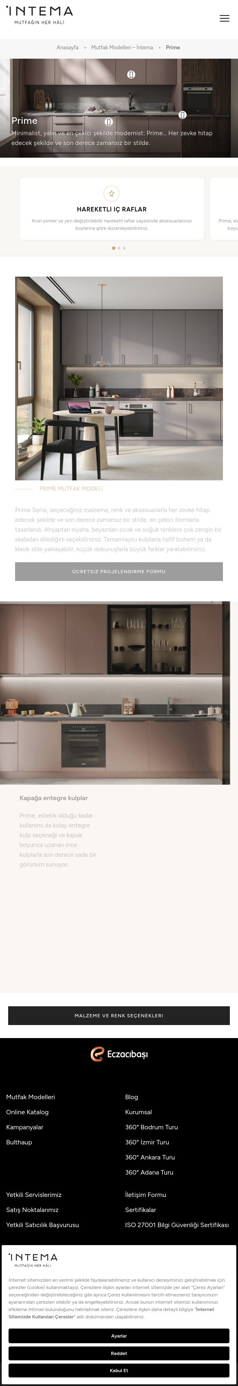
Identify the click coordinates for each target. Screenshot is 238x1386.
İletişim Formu (145, 1195)
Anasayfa (68, 47)
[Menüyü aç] (224, 18)
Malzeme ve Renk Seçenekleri (119, 1016)
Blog (131, 1097)
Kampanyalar (24, 1127)
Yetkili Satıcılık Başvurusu (42, 1225)
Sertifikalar (140, 1210)
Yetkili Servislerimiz (34, 1195)
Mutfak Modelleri (30, 1097)
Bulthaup (19, 1142)
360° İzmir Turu (147, 1142)
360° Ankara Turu (150, 1157)
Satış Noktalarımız (32, 1210)
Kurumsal (138, 1112)
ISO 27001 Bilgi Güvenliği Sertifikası (177, 1225)
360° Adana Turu (149, 1172)
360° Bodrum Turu (151, 1127)
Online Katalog (27, 1112)
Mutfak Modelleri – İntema (122, 47)
